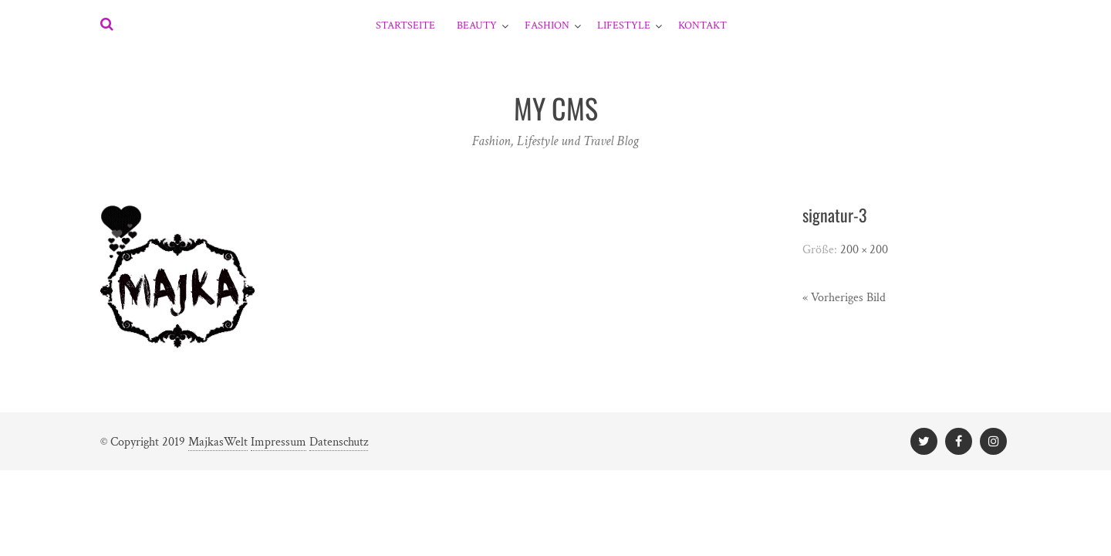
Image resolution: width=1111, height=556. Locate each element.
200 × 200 (864, 250)
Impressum (278, 442)
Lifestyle (623, 25)
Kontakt (702, 25)
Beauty (477, 25)
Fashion (547, 25)
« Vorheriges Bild (844, 298)
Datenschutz (338, 442)
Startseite (405, 25)
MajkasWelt (218, 442)
